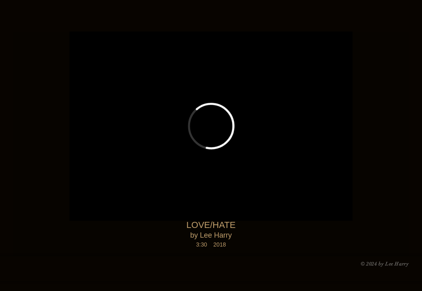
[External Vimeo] (211, 126)
